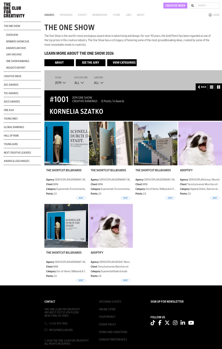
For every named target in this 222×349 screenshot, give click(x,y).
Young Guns (11, 144)
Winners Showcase (17, 41)
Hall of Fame (11, 135)
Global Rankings (14, 127)
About (140, 15)
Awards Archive (16, 48)
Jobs (128, 15)
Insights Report (15, 67)
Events (82, 15)
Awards (49, 15)
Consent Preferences (113, 339)
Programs (66, 15)
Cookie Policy (107, 324)
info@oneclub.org (61, 330)
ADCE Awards (12, 101)
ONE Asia (9, 110)
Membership (99, 15)
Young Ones (11, 118)
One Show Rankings (17, 61)
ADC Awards (11, 84)
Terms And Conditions (113, 332)
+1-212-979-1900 (58, 323)
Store (116, 15)
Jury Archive (14, 54)
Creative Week (12, 76)
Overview (12, 35)
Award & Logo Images (16, 161)
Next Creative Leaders (17, 152)
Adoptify (186, 170)
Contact (49, 301)
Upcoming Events (110, 301)
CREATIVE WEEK (175, 5)
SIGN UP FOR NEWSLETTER (167, 301)
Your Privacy (107, 316)
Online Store (107, 309)
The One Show (12, 26)
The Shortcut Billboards (64, 170)
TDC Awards (11, 93)
